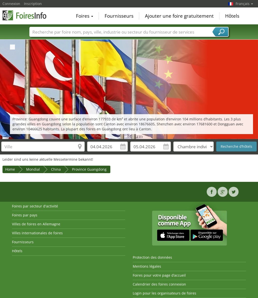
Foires (84, 16)
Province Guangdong (89, 169)
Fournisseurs (119, 16)
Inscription (33, 3)
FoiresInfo (27, 15)
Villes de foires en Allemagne (36, 224)
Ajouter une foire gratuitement (179, 16)
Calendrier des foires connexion (159, 284)
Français (244, 3)
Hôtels (232, 16)
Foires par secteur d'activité (35, 206)
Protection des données (152, 257)
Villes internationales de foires (37, 233)
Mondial (33, 169)
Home (10, 169)
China (56, 169)
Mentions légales (147, 266)
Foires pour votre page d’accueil (159, 275)
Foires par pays (24, 215)
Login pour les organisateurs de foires (164, 293)
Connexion (11, 3)
